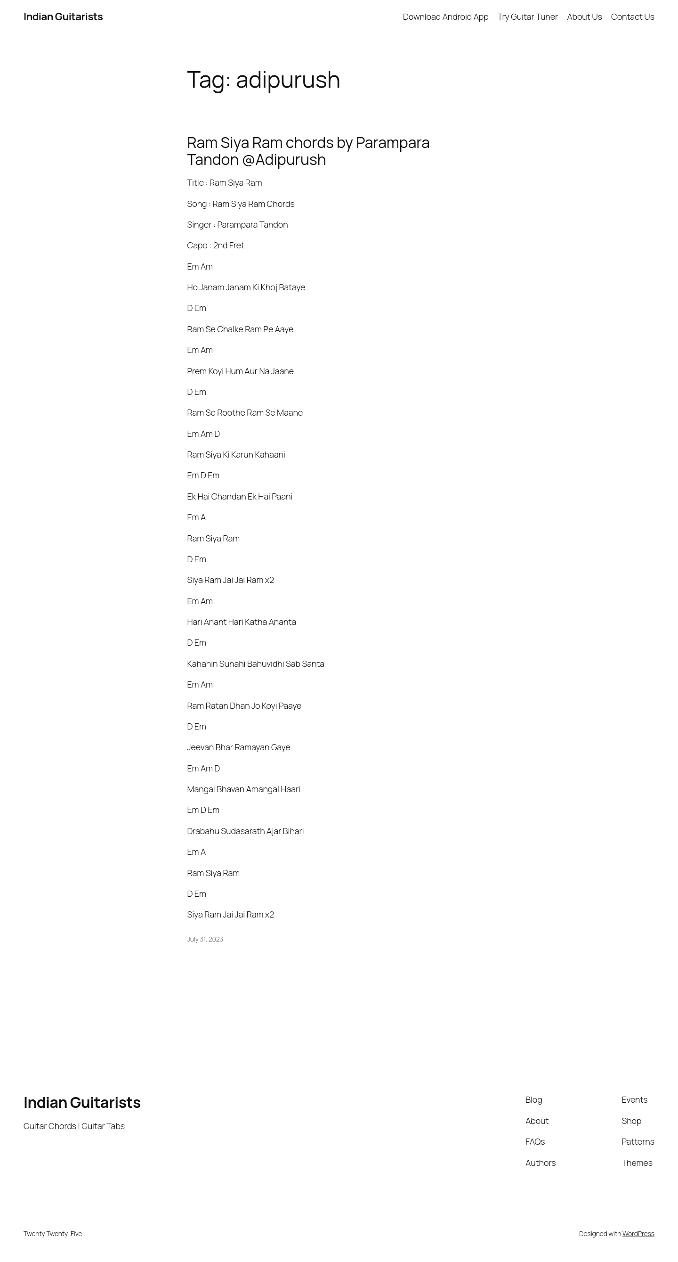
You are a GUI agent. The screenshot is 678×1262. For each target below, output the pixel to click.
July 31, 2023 (205, 938)
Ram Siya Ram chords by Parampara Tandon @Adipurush (308, 151)
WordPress (638, 1233)
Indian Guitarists (82, 1102)
